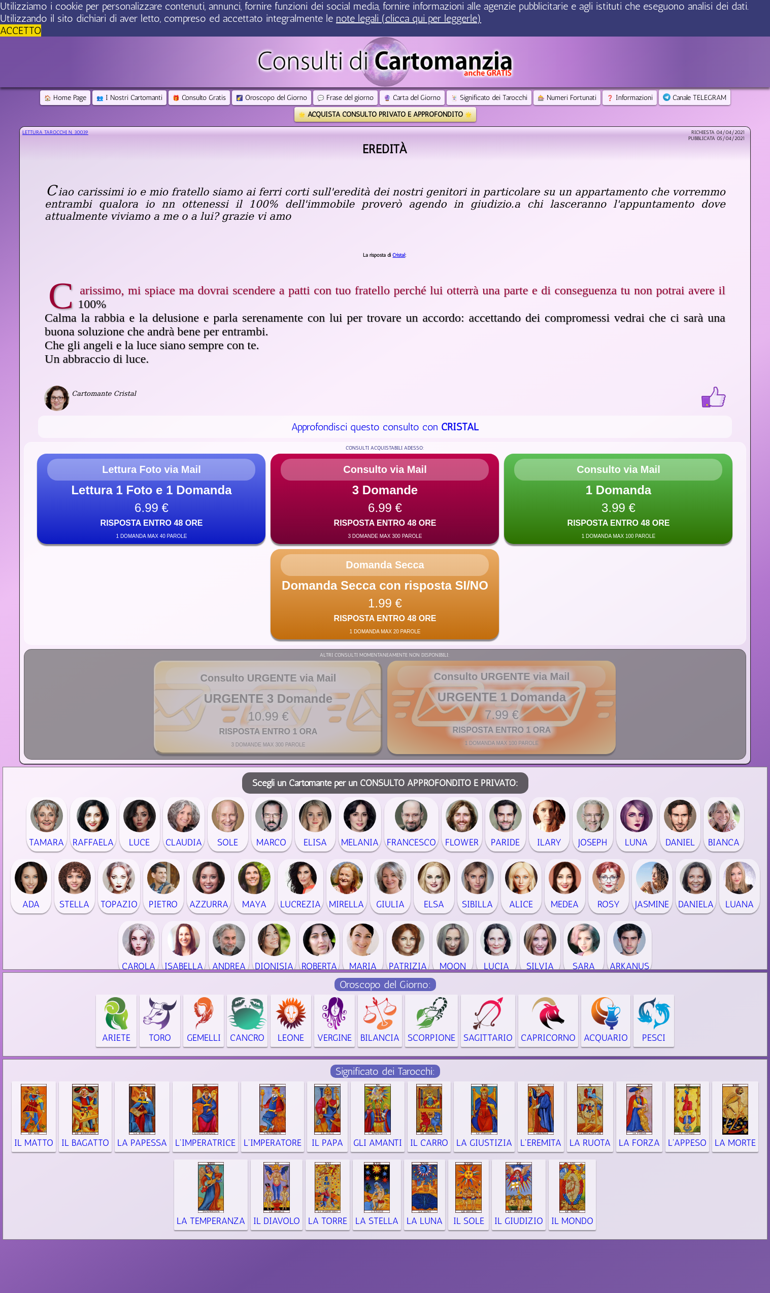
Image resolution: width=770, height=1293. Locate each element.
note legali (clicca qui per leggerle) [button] (408, 18)
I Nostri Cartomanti (129, 97)
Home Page (65, 97)
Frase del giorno (345, 97)
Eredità (384, 149)
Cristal (398, 255)
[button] (151, 499)
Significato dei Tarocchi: (385, 1071)
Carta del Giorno (412, 97)
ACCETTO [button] (20, 30)
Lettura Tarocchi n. (55, 132)
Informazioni (630, 97)
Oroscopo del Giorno (271, 97)
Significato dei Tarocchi (489, 97)
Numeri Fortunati (567, 97)
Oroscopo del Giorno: (385, 984)
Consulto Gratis (199, 97)
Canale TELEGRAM (694, 97)
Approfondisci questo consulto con (385, 427)
